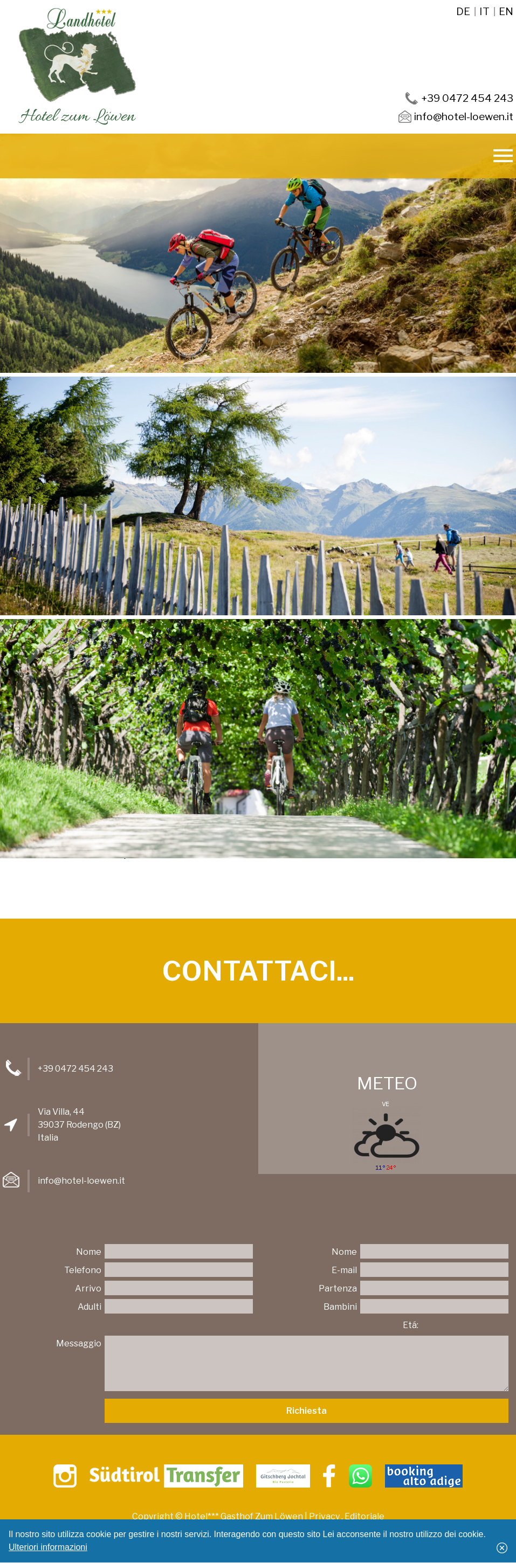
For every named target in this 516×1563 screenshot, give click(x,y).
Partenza (338, 1288)
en (506, 11)
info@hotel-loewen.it (81, 1181)
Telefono (82, 1270)
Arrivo (88, 1288)
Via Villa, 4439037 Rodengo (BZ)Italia (79, 1125)
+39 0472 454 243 (75, 1069)
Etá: (410, 1325)
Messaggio (78, 1343)
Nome (88, 1252)
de (463, 11)
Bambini (340, 1307)
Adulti (89, 1307)
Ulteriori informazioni (48, 1547)
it (484, 11)
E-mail (344, 1270)
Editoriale (364, 1516)
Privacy (324, 1516)
